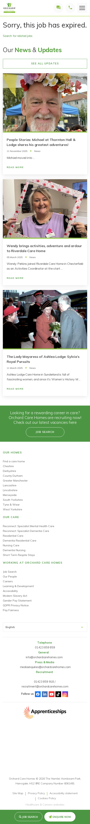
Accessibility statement (63, 793)
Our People (10, 576)
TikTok (58, 694)
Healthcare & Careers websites (45, 804)
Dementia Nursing (14, 550)
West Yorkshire (12, 509)
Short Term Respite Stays (19, 555)
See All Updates (45, 63)
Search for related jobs (17, 36)
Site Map (17, 793)
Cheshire (8, 466)
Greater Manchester (15, 480)
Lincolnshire (10, 490)
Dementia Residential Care (19, 540)
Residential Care (13, 535)
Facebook (38, 694)
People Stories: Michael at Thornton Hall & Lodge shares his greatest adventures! (41, 142)
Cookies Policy (47, 798)
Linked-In (45, 694)
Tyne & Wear (11, 504)
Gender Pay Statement (17, 600)
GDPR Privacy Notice (16, 605)
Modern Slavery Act (15, 595)
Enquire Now (62, 816)
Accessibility (10, 591)
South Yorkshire (13, 500)
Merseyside (10, 495)
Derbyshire (9, 471)
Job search (30, 816)
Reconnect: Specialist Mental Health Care (28, 526)
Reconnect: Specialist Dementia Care (26, 531)
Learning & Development (18, 586)
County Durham (13, 475)
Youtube (51, 694)
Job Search (10, 571)
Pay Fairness (11, 610)
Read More (15, 167)
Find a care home (14, 461)
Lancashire (9, 485)
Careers (8, 581)
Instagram (65, 694)
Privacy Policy (36, 793)
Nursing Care (11, 545)
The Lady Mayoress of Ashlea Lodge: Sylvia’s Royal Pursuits (43, 359)
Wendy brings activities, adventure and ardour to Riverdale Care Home (44, 248)
